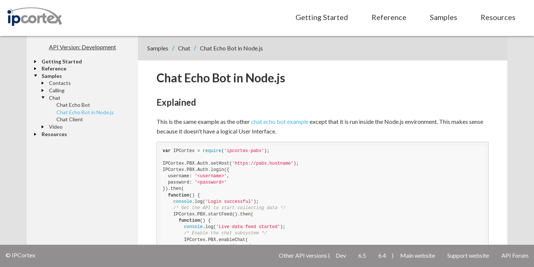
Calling (57, 90)
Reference (389, 17)
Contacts (60, 83)
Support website (468, 255)
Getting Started (322, 17)
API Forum (514, 255)
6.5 (362, 255)
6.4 (382, 255)
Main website (417, 255)
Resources (498, 17)
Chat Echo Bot (73, 105)
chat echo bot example (280, 121)
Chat (54, 98)
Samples (443, 17)
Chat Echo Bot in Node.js (85, 112)
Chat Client (69, 119)
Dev (341, 255)
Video (56, 126)
